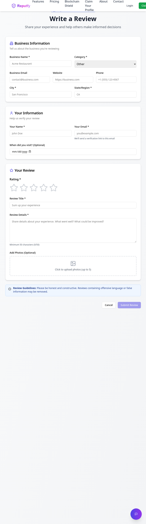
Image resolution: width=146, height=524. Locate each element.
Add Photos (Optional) (23, 252)
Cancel (109, 305)
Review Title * (18, 198)
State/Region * (83, 87)
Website (57, 73)
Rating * (15, 179)
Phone (100, 73)
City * (13, 87)
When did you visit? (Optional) (27, 145)
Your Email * (82, 126)
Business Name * (20, 57)
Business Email (18, 73)
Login (130, 5)
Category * (81, 57)
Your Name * (17, 126)
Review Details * (19, 214)
